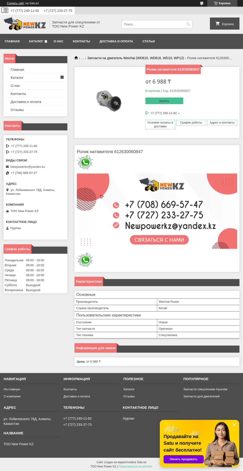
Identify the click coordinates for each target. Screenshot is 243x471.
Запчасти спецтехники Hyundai (205, 389)
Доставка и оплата (116, 41)
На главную (12, 389)
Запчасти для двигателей (201, 396)
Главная (12, 41)
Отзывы (17, 110)
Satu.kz (141, 462)
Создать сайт (15, 3)
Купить (164, 101)
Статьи (149, 41)
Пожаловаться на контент (135, 466)
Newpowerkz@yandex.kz (27, 167)
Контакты (81, 41)
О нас (59, 41)
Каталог (36, 41)
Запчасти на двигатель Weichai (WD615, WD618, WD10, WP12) (135, 58)
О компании (12, 396)
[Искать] (188, 24)
